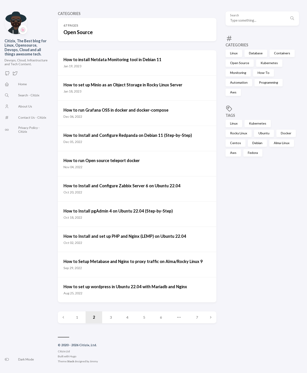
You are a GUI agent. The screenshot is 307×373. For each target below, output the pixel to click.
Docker (286, 133)
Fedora (253, 153)
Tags (230, 115)
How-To (263, 73)
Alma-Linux (281, 143)
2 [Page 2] (94, 317)
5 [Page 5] (144, 317)
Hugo (73, 356)
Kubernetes (269, 63)
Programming (268, 82)
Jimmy (94, 361)
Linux (234, 53)
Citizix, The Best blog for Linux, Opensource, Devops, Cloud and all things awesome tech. (26, 47)
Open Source (239, 63)
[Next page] (210, 317)
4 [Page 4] (127, 317)
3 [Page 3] (111, 317)
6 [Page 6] (161, 317)
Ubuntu (264, 133)
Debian (257, 143)
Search (234, 15)
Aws (233, 92)
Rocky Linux (238, 133)
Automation (239, 82)
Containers (282, 53)
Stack (70, 361)
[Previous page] (63, 317)
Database (256, 53)
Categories (237, 45)
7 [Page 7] (197, 317)
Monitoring (238, 73)
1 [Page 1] (77, 317)
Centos (235, 143)
